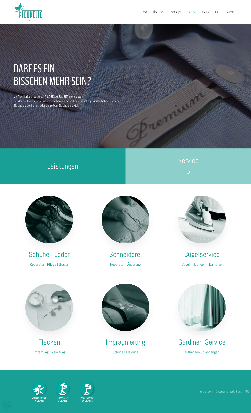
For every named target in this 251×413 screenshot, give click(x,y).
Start (144, 12)
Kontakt (230, 12)
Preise (205, 12)
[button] (7, 406)
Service (192, 12)
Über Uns (158, 12)
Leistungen (175, 12)
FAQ (217, 12)
